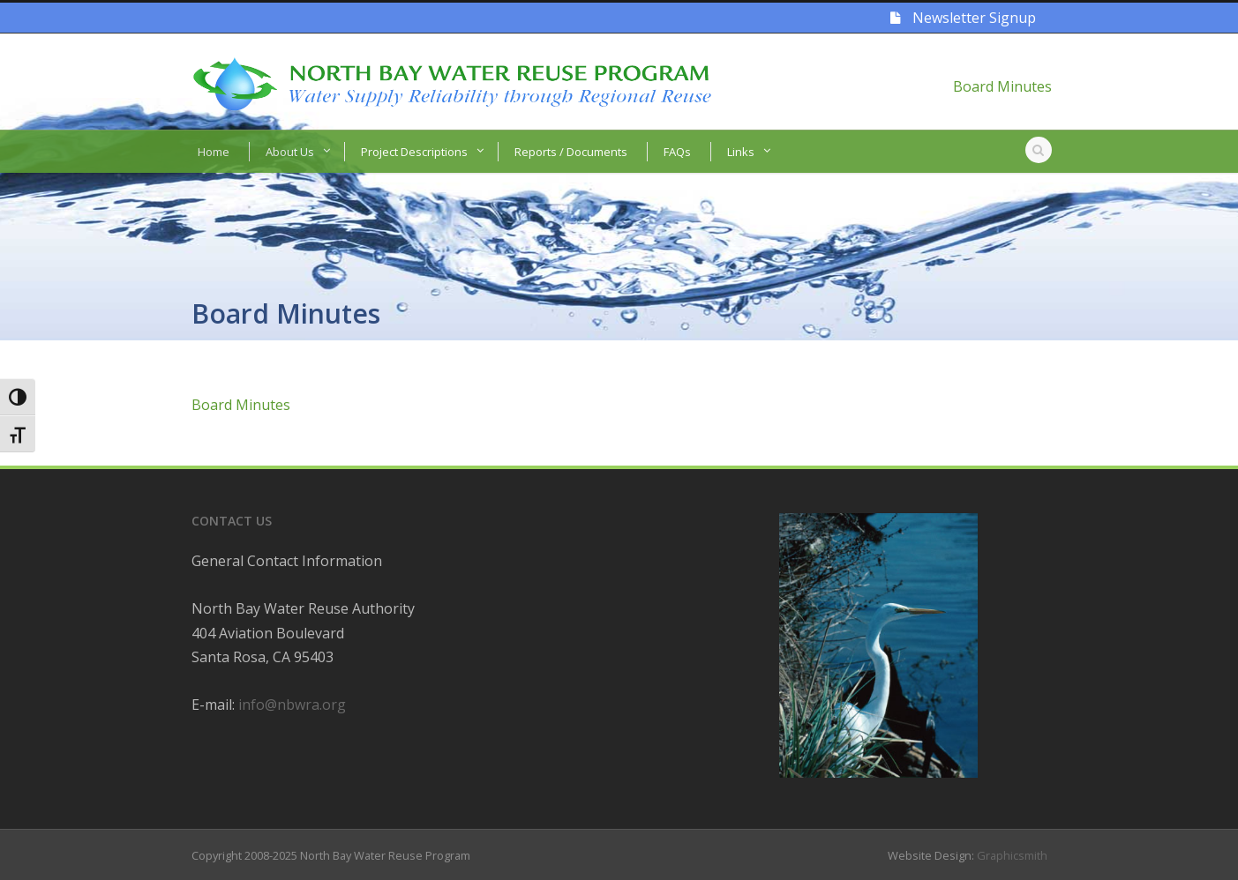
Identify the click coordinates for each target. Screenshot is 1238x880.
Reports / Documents (570, 152)
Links (740, 152)
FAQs (677, 152)
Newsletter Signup (963, 17)
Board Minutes (1002, 86)
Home (213, 152)
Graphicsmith (1012, 855)
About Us (290, 152)
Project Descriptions (414, 152)
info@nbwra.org (292, 704)
